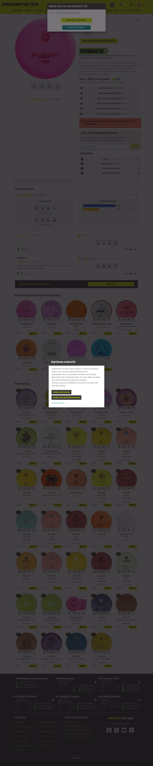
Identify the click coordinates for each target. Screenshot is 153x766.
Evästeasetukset (58, 403)
